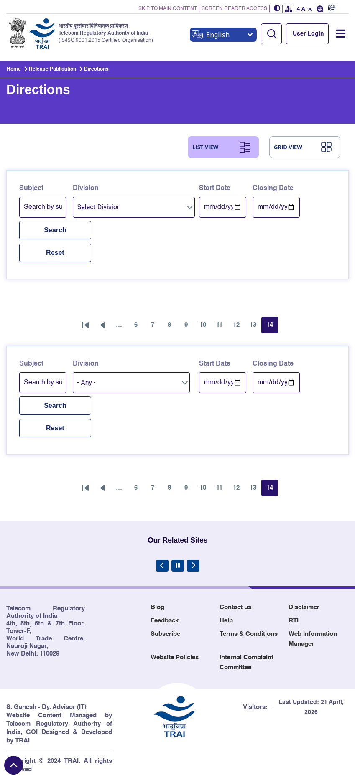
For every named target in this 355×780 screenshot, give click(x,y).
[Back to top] (13, 765)
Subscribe (165, 634)
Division (86, 188)
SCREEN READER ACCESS (234, 8)
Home (14, 69)
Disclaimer (304, 607)
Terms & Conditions (249, 634)
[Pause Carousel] (177, 566)
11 (222, 327)
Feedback (165, 620)
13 (255, 327)
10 (205, 327)
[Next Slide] (193, 566)
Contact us (235, 607)
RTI (294, 620)
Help (226, 620)
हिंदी (331, 8)
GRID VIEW (288, 147)
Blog (157, 607)
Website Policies (175, 657)
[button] (277, 9)
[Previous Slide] (162, 566)
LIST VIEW (205, 147)
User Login (308, 34)
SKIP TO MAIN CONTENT (167, 8)
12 (239, 327)
